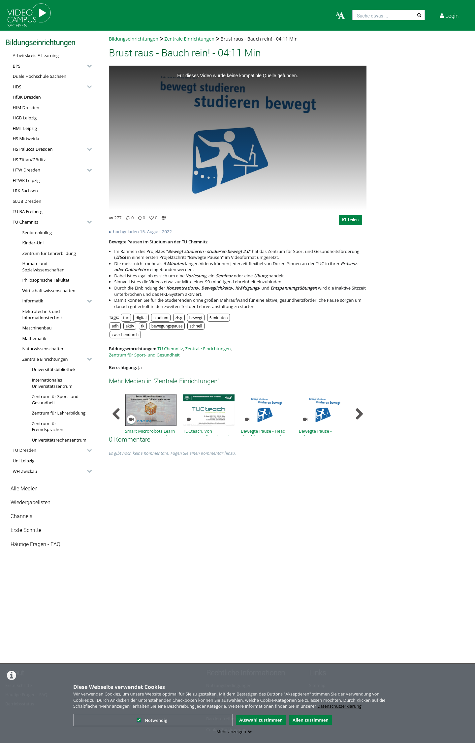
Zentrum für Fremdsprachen (47, 426)
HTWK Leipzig (26, 180)
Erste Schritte (26, 530)
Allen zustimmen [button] (311, 720)
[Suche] (419, 15)
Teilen (350, 220)
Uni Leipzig (24, 461)
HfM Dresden (26, 107)
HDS (17, 87)
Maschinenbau (37, 328)
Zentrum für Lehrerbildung (49, 253)
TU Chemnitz (26, 222)
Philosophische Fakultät (46, 280)
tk (142, 325)
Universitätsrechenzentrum (59, 440)
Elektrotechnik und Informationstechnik (42, 314)
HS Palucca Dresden (33, 149)
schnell (196, 325)
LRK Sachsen (25, 191)
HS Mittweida (26, 138)
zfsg (178, 317)
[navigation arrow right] (359, 414)
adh (115, 325)
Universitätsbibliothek (54, 369)
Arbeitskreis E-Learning (36, 55)
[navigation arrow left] (116, 414)
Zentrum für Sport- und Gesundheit (55, 399)
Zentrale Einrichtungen (45, 359)
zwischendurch (125, 334)
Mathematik (34, 338)
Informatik (32, 301)
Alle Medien (24, 488)
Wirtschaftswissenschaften (49, 291)
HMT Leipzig (25, 128)
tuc (126, 317)
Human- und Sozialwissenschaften (43, 267)
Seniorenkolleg (37, 232)
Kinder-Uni (33, 243)
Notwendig (152, 720)
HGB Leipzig (25, 118)
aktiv (130, 325)
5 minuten (218, 317)
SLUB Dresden (27, 201)
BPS (16, 66)
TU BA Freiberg (28, 211)
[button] (51, 66)
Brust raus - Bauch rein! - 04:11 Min (259, 39)
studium (160, 317)
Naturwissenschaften (43, 349)
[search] (383, 15)
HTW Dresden (27, 170)
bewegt (196, 317)
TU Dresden (24, 450)
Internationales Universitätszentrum (52, 383)
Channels (21, 516)
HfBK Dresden (27, 97)
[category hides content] (87, 66)
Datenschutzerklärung (339, 706)
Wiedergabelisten (30, 502)
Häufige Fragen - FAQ (35, 544)
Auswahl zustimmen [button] (261, 720)
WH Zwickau (25, 471)
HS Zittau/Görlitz (29, 160)
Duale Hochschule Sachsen (40, 76)
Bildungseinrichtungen (133, 39)
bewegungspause (167, 325)
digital (141, 317)
